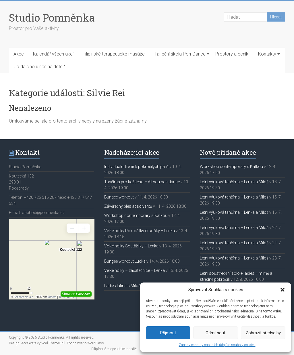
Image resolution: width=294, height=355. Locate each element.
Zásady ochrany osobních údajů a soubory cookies (217, 345)
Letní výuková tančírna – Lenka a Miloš (234, 182)
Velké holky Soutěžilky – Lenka (131, 246)
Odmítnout (215, 332)
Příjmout (168, 332)
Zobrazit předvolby (263, 332)
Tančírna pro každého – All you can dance (142, 182)
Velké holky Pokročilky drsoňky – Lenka (139, 230)
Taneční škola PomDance (180, 54)
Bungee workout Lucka (125, 261)
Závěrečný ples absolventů (128, 206)
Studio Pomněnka (52, 17)
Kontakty (267, 54)
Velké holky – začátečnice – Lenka (134, 270)
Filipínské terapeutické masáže (114, 54)
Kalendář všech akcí (53, 54)
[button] (282, 290)
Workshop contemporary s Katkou (135, 215)
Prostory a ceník (231, 54)
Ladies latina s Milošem (125, 285)
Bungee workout (119, 197)
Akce (18, 54)
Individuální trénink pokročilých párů (136, 166)
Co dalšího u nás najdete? (39, 66)
